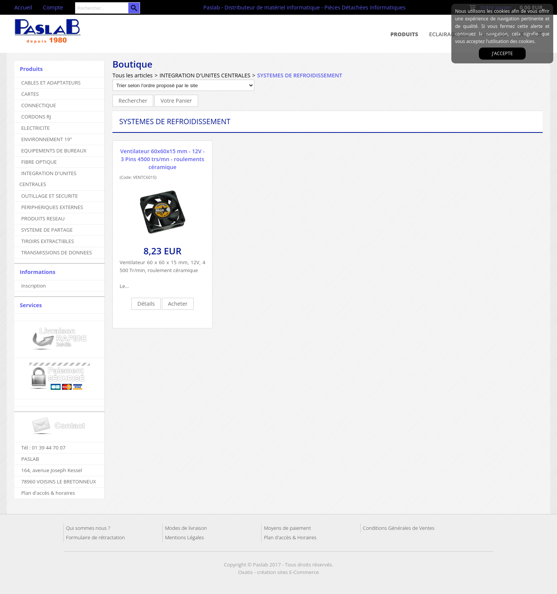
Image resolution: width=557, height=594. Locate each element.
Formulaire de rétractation (95, 537)
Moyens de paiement (287, 528)
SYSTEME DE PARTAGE (46, 229)
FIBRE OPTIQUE (39, 162)
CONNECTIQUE (38, 105)
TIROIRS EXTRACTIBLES (47, 241)
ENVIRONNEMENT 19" (46, 139)
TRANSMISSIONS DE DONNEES (56, 252)
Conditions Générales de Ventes (399, 528)
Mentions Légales (184, 537)
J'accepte (502, 53)
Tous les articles (132, 75)
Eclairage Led (449, 34)
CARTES (30, 94)
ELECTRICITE (35, 128)
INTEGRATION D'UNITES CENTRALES (47, 179)
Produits (405, 34)
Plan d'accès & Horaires (290, 537)
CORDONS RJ (36, 116)
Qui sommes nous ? (88, 528)
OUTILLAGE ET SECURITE (49, 195)
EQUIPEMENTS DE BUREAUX (53, 150)
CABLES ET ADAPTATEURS (50, 82)
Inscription (33, 285)
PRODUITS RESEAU (43, 218)
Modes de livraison (186, 528)
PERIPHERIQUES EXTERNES (52, 207)
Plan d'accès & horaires (48, 492)
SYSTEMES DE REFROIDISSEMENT (299, 75)
